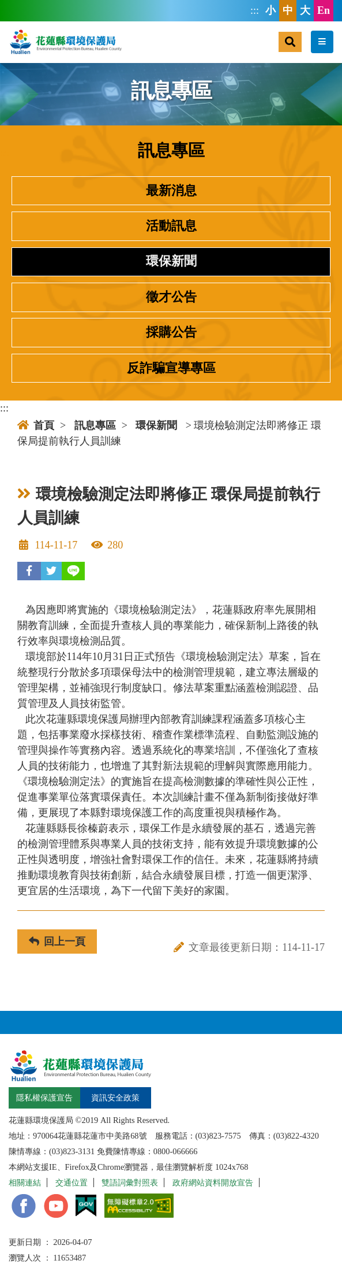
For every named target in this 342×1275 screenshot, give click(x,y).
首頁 (35, 425)
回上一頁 (57, 941)
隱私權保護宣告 (44, 1097)
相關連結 (25, 1182)
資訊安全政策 (115, 1097)
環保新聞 (171, 261)
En (323, 10)
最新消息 (171, 191)
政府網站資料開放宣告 (212, 1182)
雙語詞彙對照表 (130, 1182)
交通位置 (71, 1182)
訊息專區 (95, 425)
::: (254, 10)
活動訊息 (171, 226)
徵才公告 (171, 297)
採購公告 (171, 332)
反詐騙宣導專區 (171, 368)
